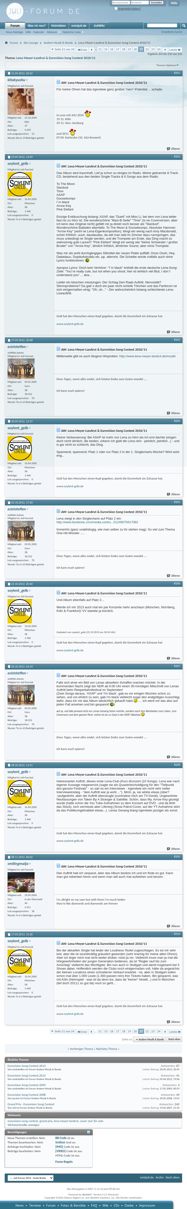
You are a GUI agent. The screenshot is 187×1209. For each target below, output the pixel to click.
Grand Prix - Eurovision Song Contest (31, 1104)
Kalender (38, 32)
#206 (177, 583)
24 (158, 49)
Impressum (147, 1205)
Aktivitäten (58, 25)
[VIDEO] (60, 1151)
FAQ (94, 1205)
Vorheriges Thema (81, 1049)
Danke (129, 1205)
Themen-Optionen (166, 65)
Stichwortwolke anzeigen (23, 1125)
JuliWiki (99, 25)
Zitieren (173, 148)
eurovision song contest (23, 1121)
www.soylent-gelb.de (70, 324)
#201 (177, 73)
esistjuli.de (78, 25)
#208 (177, 764)
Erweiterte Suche (172, 31)
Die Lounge (31, 42)
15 (105, 49)
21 (141, 49)
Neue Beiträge (14, 32)
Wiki (105, 1205)
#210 (177, 934)
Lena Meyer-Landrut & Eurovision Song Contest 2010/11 (55, 58)
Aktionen (52, 32)
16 (111, 49)
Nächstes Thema (106, 1049)
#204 (177, 421)
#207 (177, 666)
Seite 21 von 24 (65, 49)
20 (135, 49)
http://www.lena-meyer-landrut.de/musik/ (147, 356)
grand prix (45, 1121)
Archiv (160, 1177)
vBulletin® (87, 1194)
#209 (177, 856)
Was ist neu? (37, 25)
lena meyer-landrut (66, 1121)
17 (117, 49)
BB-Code (60, 1138)
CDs (116, 1205)
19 (129, 49)
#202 (177, 156)
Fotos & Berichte (73, 1205)
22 (147, 49)
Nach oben (174, 1039)
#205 (177, 502)
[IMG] (59, 1146)
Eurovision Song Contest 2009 (27, 1085)
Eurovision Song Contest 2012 (27, 1075)
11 (100, 49)
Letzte (175, 50)
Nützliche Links (72, 32)
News (20, 1205)
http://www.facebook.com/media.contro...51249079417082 (97, 522)
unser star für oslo (91, 1121)
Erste (82, 50)
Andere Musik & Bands (58, 42)
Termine (35, 1205)
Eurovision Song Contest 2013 (27, 1066)
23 (153, 49)
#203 (177, 339)
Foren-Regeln (64, 1162)
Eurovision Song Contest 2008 (27, 1094)
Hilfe (174, 3)
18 (123, 49)
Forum (14, 25)
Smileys (60, 1142)
